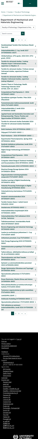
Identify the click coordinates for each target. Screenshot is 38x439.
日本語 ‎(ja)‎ (6, 423)
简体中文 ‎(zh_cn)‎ (8, 428)
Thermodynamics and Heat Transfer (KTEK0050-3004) (13, 258)
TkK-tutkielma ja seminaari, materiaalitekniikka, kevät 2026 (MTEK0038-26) (17, 307)
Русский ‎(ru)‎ (7, 419)
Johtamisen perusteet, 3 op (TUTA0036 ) (15, 238)
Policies (4, 341)
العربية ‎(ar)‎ (6, 421)
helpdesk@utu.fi (8, 362)
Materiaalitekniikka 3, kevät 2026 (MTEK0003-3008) (13, 109)
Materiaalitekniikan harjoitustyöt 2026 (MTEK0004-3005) (14, 211)
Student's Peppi (8, 371)
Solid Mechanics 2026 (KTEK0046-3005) (16, 129)
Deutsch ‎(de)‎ (7, 382)
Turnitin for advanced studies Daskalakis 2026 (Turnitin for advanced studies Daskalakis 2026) (17, 123)
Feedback (4, 352)
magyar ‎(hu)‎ (7, 402)
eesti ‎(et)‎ (6, 384)
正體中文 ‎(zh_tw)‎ (8, 425)
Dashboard (5, 348)
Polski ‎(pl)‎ (6, 406)
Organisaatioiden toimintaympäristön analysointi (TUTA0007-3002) (14, 176)
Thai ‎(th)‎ (5, 415)
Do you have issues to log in (12, 358)
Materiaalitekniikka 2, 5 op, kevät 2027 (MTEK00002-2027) (14, 51)
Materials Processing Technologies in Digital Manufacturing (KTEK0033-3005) (16, 186)
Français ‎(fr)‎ (7, 395)
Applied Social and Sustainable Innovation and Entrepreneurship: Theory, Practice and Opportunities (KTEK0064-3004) (17, 116)
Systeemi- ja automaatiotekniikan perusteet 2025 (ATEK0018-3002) (16, 264)
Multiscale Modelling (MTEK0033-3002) (15, 299)
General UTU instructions (11, 356)
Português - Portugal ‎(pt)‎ (11, 408)
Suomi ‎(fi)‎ (6, 410)
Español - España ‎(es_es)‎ (11, 389)
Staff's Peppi (7, 373)
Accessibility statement (9, 346)
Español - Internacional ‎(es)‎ (12, 391)
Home (3, 12)
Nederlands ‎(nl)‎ (8, 404)
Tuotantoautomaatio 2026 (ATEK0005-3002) (17, 166)
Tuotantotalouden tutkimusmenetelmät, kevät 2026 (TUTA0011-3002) (17, 104)
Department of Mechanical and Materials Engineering (20, 15)
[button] (20, 3)
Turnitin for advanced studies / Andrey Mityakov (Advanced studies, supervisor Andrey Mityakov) (15, 79)
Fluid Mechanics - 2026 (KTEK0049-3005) (16, 135)
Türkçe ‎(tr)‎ (6, 417)
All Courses (6, 369)
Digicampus (7, 375)
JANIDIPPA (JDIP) (7, 295)
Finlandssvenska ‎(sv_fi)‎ (10, 393)
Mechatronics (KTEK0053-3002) (12, 207)
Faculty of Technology (22, 12)
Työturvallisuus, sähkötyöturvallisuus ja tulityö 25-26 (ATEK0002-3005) (17, 253)
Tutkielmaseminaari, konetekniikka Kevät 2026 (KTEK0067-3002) (15, 222)
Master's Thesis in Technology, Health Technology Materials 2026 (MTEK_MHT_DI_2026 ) (14, 86)
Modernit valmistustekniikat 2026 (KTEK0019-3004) (13, 197)
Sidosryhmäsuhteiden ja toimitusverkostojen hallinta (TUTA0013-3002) (16, 286)
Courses (10, 12)
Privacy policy (6, 343)
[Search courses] (11, 33)
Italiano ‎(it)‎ (6, 397)
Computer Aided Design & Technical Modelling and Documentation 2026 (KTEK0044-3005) (17, 161)
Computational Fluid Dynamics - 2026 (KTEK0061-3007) (14, 156)
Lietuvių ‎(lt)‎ (6, 399)
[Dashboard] (9, 3)
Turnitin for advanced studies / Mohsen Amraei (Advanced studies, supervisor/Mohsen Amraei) (17, 71)
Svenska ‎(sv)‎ (7, 412)
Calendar (4, 378)
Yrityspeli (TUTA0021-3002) (11, 132)
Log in (30, 3)
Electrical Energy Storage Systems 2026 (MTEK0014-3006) (15, 170)
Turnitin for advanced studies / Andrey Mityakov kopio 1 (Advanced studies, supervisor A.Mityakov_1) (14, 63)
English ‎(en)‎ (5, 380)
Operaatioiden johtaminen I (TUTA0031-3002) (17, 302)
